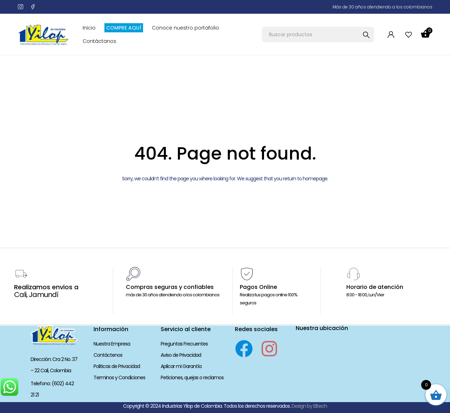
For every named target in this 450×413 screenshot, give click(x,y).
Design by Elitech (309, 405)
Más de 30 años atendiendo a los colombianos (382, 7)
